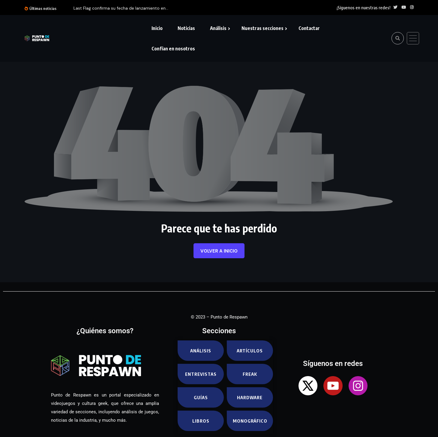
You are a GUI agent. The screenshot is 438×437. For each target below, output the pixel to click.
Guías (201, 397)
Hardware (250, 397)
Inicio (157, 28)
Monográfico (250, 421)
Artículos (250, 350)
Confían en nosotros (173, 49)
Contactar (309, 28)
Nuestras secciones (263, 28)
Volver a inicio (219, 251)
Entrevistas (201, 374)
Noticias (186, 28)
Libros (200, 421)
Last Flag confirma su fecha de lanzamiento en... (121, 8)
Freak (249, 374)
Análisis (218, 28)
